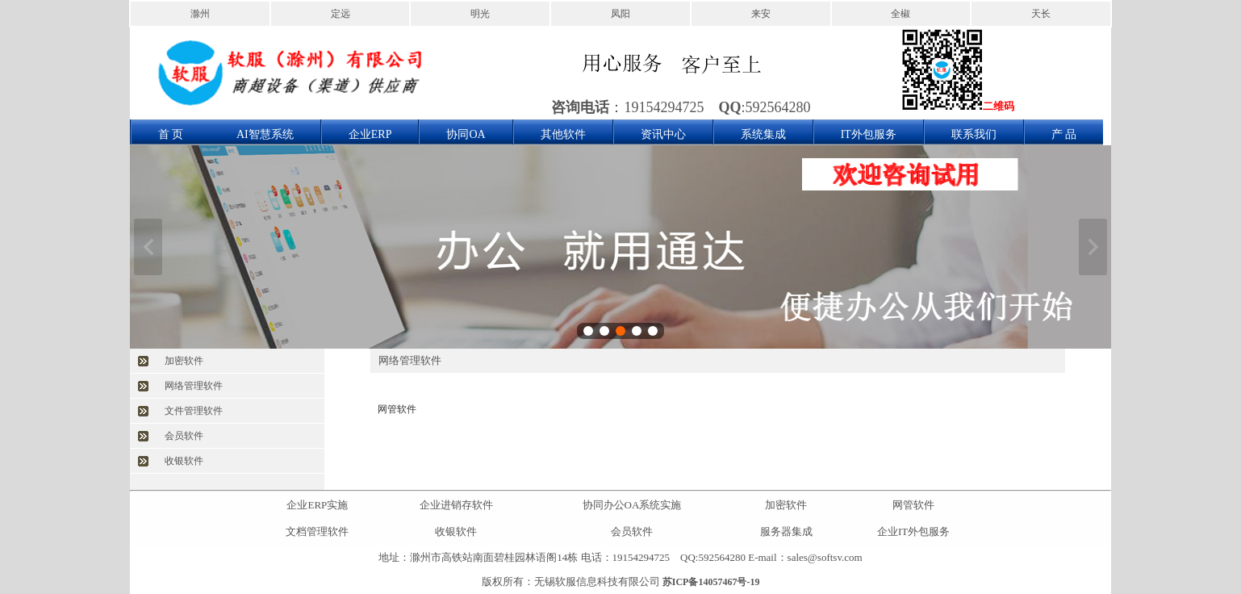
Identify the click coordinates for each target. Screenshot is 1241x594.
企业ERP (370, 134)
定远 (340, 13)
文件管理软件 (194, 410)
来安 (761, 13)
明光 (480, 13)
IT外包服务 (868, 134)
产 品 (1064, 134)
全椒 (900, 13)
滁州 (200, 13)
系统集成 (763, 134)
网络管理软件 (194, 385)
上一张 (148, 247)
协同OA (465, 134)
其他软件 (563, 134)
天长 (1041, 13)
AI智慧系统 (265, 134)
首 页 (171, 134)
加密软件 (184, 360)
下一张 (1093, 247)
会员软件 (184, 435)
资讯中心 (663, 134)
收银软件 (184, 460)
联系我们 (974, 134)
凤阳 (620, 13)
